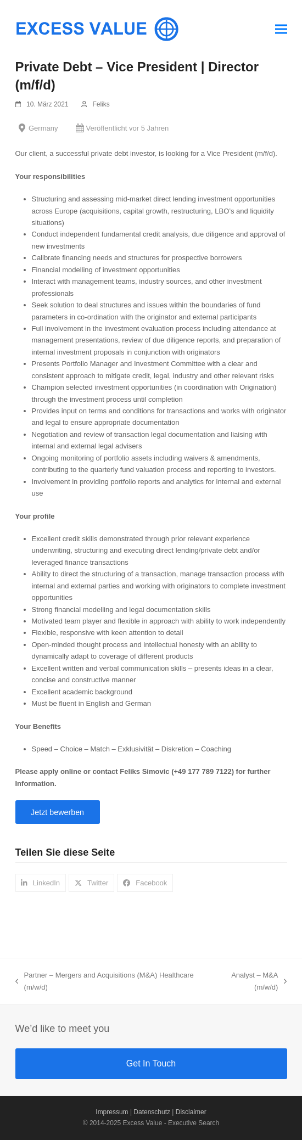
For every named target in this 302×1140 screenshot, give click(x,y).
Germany (43, 128)
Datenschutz (151, 1112)
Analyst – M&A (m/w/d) (250, 982)
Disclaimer (191, 1112)
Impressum (112, 1112)
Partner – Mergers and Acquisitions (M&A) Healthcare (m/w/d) (104, 982)
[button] (281, 28)
